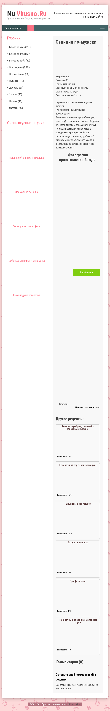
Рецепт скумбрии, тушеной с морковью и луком (78, 427)
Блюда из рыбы (17, 60)
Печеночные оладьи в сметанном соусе (78, 621)
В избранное (86, 272)
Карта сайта (74, 704)
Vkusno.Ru (27, 13)
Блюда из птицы (17, 53)
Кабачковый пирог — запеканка (26, 260)
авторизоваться (63, 688)
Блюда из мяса (17, 47)
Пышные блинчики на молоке (26, 157)
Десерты (14, 87)
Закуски (13, 94)
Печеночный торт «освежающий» (78, 465)
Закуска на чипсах (78, 542)
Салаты (13, 107)
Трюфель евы (78, 581)
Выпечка (13, 80)
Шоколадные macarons (26, 295)
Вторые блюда (16, 74)
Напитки (13, 101)
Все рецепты (16, 67)
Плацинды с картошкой (78, 503)
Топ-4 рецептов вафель (26, 226)
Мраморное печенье (27, 192)
